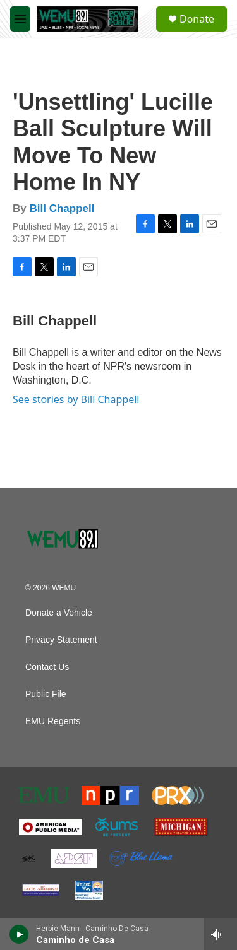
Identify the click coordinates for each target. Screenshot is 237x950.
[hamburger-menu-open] (20, 19)
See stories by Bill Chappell (76, 399)
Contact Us (47, 667)
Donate (196, 19)
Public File (45, 694)
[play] (19, 934)
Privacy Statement (61, 640)
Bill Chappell (61, 208)
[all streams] (220, 934)
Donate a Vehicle (58, 613)
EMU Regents (52, 721)
